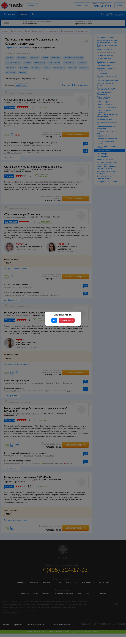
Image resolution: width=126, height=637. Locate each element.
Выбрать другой (66, 320)
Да (54, 320)
